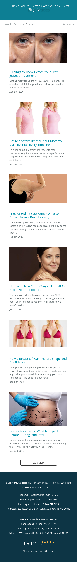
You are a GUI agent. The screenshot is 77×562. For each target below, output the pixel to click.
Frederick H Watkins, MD (13, 23)
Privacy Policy (41, 482)
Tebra (51, 551)
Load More (38, 462)
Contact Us (50, 487)
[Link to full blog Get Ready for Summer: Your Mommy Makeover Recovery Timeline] (38, 125)
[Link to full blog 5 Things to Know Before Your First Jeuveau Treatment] (38, 56)
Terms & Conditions (61, 482)
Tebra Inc (26, 482)
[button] (72, 6)
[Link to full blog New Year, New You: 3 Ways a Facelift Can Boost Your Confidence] (38, 270)
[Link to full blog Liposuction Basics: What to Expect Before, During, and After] (38, 415)
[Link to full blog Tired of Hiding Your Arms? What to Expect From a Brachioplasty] (38, 197)
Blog (31, 23)
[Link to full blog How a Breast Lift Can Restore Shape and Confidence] (38, 343)
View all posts (68, 24)
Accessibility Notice (31, 487)
